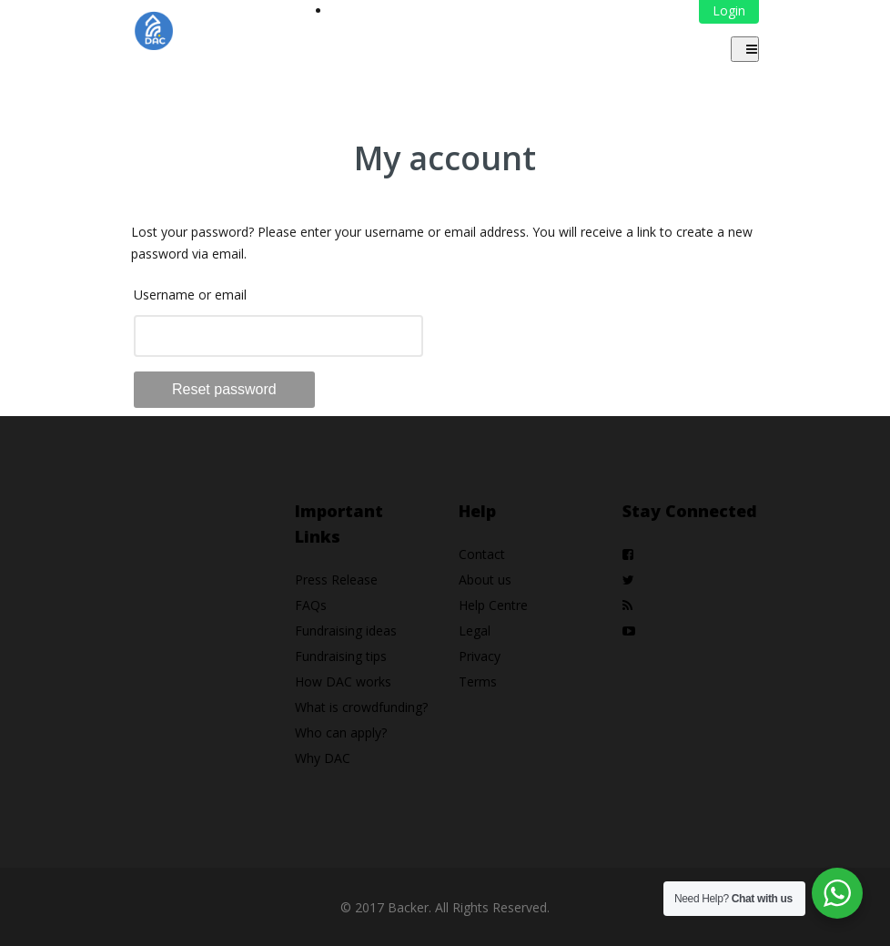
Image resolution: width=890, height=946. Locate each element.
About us (485, 579)
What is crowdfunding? (361, 707)
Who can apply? (341, 732)
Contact (482, 554)
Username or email (190, 294)
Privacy (480, 656)
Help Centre (493, 605)
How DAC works (343, 681)
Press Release (336, 579)
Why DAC (322, 758)
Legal (475, 630)
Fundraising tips (341, 656)
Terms (478, 681)
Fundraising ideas (346, 630)
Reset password (224, 389)
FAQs (311, 605)
